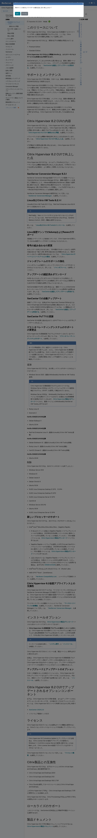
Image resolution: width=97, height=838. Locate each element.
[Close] (83, 3)
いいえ (24, 14)
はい (17, 14)
